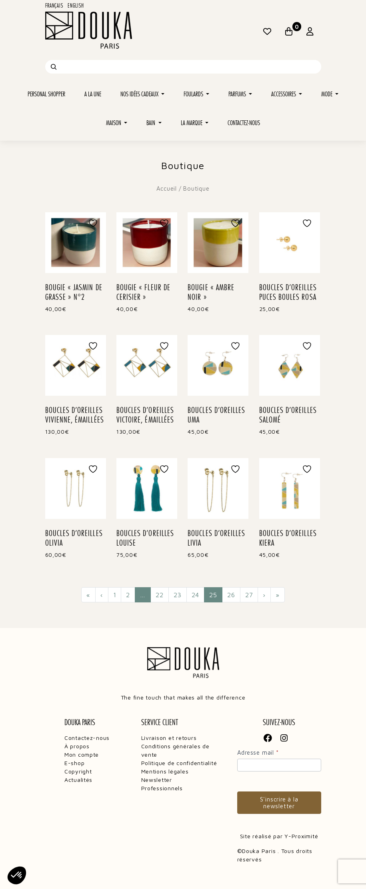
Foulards (194, 94)
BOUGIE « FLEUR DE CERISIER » (143, 292)
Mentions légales (165, 771)
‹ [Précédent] (101, 594)
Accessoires (284, 94)
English (76, 5)
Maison (114, 123)
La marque (192, 123)
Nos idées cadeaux (140, 94)
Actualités (78, 779)
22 (160, 594)
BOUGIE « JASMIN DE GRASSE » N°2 (73, 292)
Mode (327, 94)
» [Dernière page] (278, 594)
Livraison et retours (169, 737)
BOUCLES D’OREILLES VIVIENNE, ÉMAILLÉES (74, 415)
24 (196, 594)
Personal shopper (46, 94)
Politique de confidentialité (179, 762)
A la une (92, 94)
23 (178, 594)
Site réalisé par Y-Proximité (279, 836)
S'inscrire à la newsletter (279, 802)
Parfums (237, 94)
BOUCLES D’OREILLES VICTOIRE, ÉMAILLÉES (145, 415)
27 (249, 594)
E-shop (74, 762)
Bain (151, 123)
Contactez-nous (244, 123)
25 (215, 594)
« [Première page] (88, 594)
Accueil (166, 188)
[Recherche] (53, 67)
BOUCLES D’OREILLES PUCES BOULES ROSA (288, 292)
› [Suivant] (264, 594)
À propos (77, 746)
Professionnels (162, 788)
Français (54, 5)
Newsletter (156, 779)
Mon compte (81, 754)
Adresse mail (258, 752)
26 (231, 594)
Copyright (78, 771)
